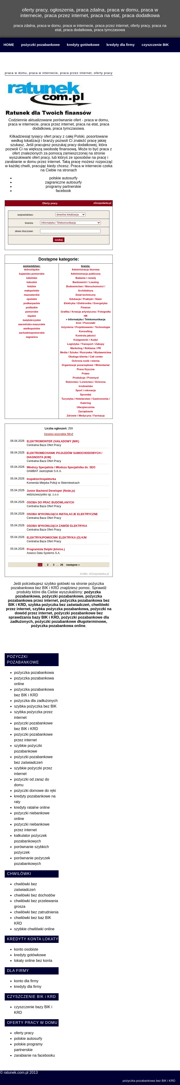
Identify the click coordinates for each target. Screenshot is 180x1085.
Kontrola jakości (86, 335)
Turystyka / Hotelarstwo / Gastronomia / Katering (85, 400)
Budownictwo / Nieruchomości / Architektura (85, 288)
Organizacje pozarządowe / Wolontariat (85, 365)
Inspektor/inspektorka (41, 479)
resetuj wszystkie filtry (58, 434)
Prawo (86, 373)
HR (85, 315)
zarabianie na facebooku (34, 1055)
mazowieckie (32, 294)
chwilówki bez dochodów (34, 895)
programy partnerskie (63, 186)
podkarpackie (31, 303)
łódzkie (31, 286)
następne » (72, 564)
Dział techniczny (86, 294)
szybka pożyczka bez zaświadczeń (58, 605)
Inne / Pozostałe (85, 322)
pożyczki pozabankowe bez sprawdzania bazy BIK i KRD (55, 615)
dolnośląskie (32, 269)
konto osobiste (26, 949)
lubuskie (31, 282)
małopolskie (31, 290)
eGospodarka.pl (102, 203)
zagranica (32, 337)
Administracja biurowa (85, 269)
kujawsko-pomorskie (32, 273)
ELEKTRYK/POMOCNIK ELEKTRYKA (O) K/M (56, 537)
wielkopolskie (31, 328)
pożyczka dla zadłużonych (36, 701)
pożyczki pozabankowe (40, 45)
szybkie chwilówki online (34, 929)
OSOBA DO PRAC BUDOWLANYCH (50, 502)
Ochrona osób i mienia (86, 360)
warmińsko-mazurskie (31, 324)
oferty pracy (24, 1033)
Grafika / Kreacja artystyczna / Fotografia (86, 311)
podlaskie (32, 307)
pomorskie (31, 311)
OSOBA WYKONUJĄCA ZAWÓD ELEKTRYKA (57, 526)
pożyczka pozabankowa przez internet (55, 598)
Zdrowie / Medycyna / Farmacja (86, 415)
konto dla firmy (26, 981)
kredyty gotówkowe (83, 45)
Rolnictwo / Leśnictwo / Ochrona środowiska (85, 384)
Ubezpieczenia (85, 407)
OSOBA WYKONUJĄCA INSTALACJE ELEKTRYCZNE (62, 514)
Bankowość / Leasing (85, 282)
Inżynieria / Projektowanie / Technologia (85, 327)
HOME (9, 45)
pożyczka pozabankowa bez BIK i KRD (57, 586)
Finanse (86, 307)
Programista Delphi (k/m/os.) (46, 549)
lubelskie (31, 278)
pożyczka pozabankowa (34, 673)
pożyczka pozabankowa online (58, 626)
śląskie (31, 315)
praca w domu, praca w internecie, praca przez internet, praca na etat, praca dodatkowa (59, 62)
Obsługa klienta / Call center (85, 356)
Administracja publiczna (86, 273)
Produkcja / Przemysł (86, 377)
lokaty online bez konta (33, 961)
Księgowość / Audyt (85, 339)
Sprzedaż (85, 394)
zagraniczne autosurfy (63, 182)
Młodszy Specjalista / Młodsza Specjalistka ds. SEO (61, 467)
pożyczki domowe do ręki (35, 791)
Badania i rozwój (85, 278)
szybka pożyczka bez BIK (35, 706)
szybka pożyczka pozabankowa (60, 609)
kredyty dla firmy (120, 45)
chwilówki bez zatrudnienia (36, 912)
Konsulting (85, 331)
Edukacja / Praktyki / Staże (85, 299)
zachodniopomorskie (32, 332)
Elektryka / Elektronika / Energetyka (85, 303)
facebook (63, 191)
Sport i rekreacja (85, 390)
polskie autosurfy (63, 178)
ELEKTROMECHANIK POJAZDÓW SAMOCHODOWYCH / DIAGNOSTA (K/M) (64, 455)
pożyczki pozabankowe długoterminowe (70, 622)
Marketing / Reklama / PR (85, 348)
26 (61, 564)
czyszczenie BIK (155, 45)
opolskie (31, 299)
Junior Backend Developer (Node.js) (51, 490)
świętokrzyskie (32, 320)
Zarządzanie (85, 411)
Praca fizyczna (85, 369)
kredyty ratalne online (32, 807)
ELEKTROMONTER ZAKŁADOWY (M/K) (53, 441)
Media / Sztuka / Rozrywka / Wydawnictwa (85, 352)
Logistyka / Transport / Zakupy (85, 344)
